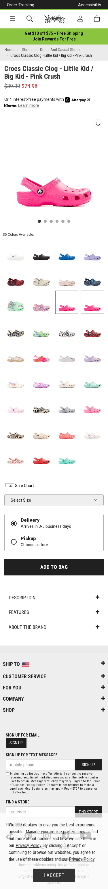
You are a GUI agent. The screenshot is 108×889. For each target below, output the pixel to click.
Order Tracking (20, 5)
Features (54, 612)
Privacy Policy (35, 785)
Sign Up (16, 743)
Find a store (17, 802)
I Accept (54, 875)
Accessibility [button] (89, 5)
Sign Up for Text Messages (32, 755)
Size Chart (19, 485)
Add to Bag (54, 567)
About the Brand (54, 627)
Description (54, 597)
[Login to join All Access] (54, 33)
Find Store (88, 812)
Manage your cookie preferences (55, 831)
